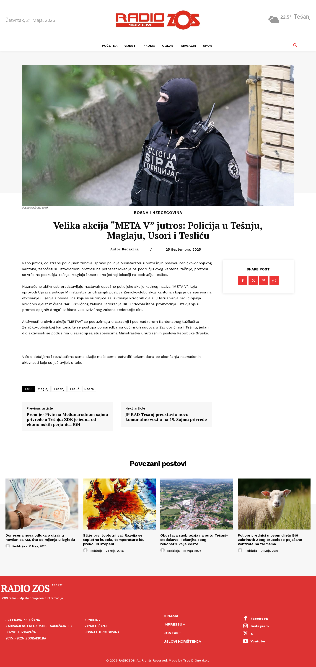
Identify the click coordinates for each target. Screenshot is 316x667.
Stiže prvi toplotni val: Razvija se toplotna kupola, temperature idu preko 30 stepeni (114, 539)
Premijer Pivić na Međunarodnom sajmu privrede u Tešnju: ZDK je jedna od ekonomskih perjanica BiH (67, 419)
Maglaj (43, 389)
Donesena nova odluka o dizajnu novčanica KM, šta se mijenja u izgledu (40, 537)
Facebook (259, 618)
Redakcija (130, 249)
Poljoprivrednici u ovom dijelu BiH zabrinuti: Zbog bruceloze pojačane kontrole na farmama (270, 539)
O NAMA (170, 616)
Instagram (260, 626)
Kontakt (172, 633)
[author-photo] (8, 546)
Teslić (74, 389)
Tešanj (59, 389)
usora (89, 389)
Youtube (258, 641)
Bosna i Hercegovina (158, 213)
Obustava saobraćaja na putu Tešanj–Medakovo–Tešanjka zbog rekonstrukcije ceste (194, 539)
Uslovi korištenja (182, 641)
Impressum (174, 624)
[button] (295, 45)
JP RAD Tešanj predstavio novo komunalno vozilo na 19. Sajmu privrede (166, 417)
